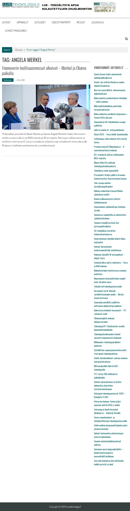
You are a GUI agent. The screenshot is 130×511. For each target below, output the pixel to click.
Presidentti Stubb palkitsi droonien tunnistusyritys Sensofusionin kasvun (110, 176)
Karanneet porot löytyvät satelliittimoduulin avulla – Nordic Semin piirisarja (109, 294)
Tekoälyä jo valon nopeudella (106, 170)
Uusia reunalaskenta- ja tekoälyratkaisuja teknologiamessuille (110, 419)
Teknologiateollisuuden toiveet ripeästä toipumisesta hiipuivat (108, 335)
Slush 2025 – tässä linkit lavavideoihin (111, 134)
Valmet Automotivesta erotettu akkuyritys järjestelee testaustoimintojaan (107, 385)
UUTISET (6, 22)
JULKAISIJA (97, 22)
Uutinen (8, 80)
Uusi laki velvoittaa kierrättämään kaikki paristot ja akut (109, 462)
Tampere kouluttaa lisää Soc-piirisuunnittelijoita (107, 224)
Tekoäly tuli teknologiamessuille (108, 286)
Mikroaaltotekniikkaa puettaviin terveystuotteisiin (108, 107)
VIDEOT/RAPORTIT (61, 22)
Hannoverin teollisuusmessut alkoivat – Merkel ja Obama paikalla (44, 70)
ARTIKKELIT (22, 22)
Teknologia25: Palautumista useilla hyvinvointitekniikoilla (109, 327)
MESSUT (81, 22)
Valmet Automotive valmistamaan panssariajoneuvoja (108, 435)
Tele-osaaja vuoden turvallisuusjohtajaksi (103, 184)
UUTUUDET (40, 22)
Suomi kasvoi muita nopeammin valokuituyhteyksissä (108, 75)
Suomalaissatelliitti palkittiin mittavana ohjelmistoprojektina (107, 304)
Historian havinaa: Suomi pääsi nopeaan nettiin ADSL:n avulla (107, 403)
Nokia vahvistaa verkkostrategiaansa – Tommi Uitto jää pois (111, 115)
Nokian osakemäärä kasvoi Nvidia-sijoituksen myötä (108, 192)
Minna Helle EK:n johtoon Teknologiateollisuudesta (105, 164)
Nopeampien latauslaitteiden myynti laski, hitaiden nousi (109, 280)
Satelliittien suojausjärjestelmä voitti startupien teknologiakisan (110, 351)
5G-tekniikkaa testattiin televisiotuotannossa (104, 232)
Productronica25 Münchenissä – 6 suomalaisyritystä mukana (109, 148)
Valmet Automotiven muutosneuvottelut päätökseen (107, 248)
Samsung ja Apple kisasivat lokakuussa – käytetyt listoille (107, 411)
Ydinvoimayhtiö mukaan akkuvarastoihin (104, 320)
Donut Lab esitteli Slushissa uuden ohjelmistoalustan (109, 83)
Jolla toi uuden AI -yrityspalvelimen (109, 130)
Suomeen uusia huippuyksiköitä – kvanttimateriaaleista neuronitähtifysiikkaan (108, 452)
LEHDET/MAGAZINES (16, 30)
